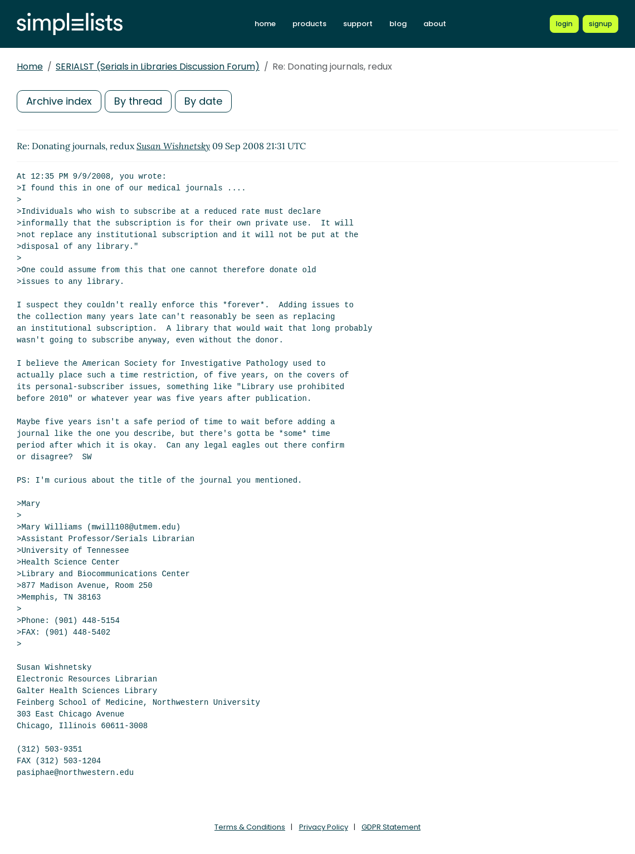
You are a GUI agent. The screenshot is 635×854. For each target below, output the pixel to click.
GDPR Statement (391, 827)
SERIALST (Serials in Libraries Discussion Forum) (158, 66)
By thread (138, 101)
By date (203, 101)
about (434, 23)
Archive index (59, 101)
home (265, 23)
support (358, 23)
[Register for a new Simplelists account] (600, 24)
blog (398, 23)
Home (30, 66)
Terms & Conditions (249, 827)
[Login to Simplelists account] (564, 24)
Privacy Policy (323, 827)
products (309, 23)
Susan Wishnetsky (173, 145)
